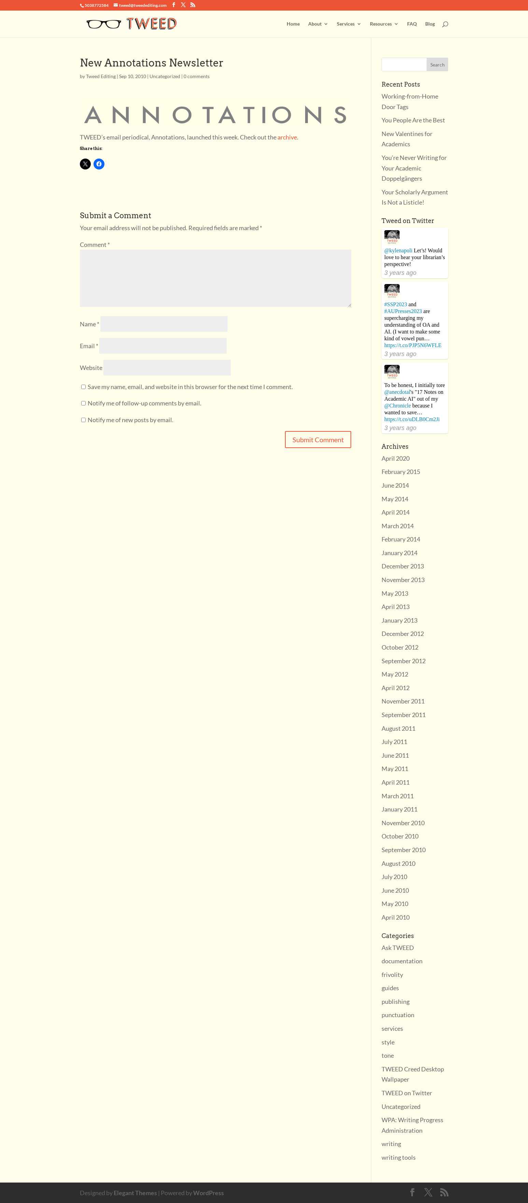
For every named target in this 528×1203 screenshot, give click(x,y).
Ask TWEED (398, 947)
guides (390, 988)
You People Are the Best (413, 120)
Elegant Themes (135, 1193)
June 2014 (395, 485)
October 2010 (400, 836)
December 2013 (403, 566)
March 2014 (398, 526)
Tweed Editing (101, 76)
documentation (402, 961)
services (392, 1028)
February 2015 (401, 471)
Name (89, 324)
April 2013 (396, 606)
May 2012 (395, 674)
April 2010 (396, 917)
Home (293, 24)
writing (391, 1143)
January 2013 (399, 620)
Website (91, 367)
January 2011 (399, 809)
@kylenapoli (398, 250)
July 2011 (394, 741)
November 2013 (403, 579)
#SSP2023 (395, 304)
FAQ (412, 24)
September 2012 (404, 661)
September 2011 (404, 714)
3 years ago (400, 272)
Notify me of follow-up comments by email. (144, 403)
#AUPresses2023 (403, 311)
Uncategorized (164, 76)
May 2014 (395, 499)
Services (346, 24)
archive (287, 137)
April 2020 (396, 458)
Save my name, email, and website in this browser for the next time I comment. (190, 386)
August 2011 (398, 728)
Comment (95, 244)
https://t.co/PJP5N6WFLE (413, 345)
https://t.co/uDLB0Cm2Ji (412, 419)
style (388, 1042)
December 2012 (403, 633)
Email (89, 346)
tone (388, 1055)
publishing (396, 1001)
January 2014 (399, 552)
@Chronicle (397, 406)
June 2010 (395, 890)
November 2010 (403, 823)
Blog (430, 24)
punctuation (398, 1015)
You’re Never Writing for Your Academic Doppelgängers (414, 168)
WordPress (208, 1193)
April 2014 (396, 512)
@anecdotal (397, 392)
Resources (381, 24)
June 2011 (395, 755)
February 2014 (401, 539)
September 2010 (404, 849)
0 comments (197, 76)
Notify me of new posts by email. (130, 420)
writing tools (399, 1157)
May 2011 (395, 768)
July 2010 (394, 876)
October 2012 (400, 647)
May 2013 (395, 593)
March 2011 (398, 796)
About (315, 24)
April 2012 (396, 688)
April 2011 (396, 782)
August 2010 (398, 863)
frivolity (392, 974)
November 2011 (403, 701)
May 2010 (395, 903)
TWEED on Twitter (407, 1093)
